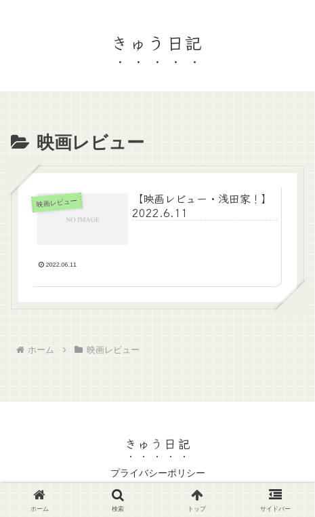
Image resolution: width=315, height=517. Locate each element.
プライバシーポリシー (157, 472)
